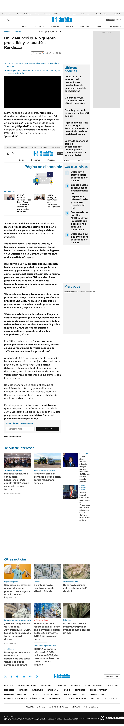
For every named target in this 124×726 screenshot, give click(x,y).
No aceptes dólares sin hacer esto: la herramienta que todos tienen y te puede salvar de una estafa (17, 658)
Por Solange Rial (10, 643)
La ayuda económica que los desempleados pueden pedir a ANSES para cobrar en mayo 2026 (76, 148)
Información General (16, 694)
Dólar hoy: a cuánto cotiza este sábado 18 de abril (77, 113)
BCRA (37, 14)
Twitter (5, 676)
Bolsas (75, 291)
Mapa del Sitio (97, 694)
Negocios (84, 26)
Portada (9, 685)
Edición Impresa (98, 690)
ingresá (118, 20)
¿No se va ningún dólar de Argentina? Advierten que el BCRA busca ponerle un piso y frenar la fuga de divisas (17, 631)
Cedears (91, 291)
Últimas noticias (27, 685)
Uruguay (114, 26)
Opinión (99, 26)
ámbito (7, 32)
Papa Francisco (101, 14)
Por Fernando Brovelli (12, 493)
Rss (83, 694)
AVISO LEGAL (55, 698)
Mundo (66, 690)
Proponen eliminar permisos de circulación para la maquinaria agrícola (47, 478)
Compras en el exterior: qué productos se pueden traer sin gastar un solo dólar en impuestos (76, 83)
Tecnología (70, 694)
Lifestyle (37, 690)
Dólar (24, 26)
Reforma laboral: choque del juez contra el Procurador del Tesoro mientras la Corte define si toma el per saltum (84, 506)
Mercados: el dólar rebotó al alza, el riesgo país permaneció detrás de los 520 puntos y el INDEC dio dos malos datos (47, 631)
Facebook (11, 676)
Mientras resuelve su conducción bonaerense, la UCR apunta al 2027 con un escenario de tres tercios (16, 481)
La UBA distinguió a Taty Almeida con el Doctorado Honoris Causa (53, 201)
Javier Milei (116, 14)
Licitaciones (110, 698)
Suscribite (48, 429)
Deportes (80, 690)
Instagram (17, 676)
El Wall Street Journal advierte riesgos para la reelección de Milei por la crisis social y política (84, 469)
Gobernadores (86, 14)
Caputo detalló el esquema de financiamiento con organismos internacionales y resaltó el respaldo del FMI (79, 196)
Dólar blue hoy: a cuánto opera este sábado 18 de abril (75, 100)
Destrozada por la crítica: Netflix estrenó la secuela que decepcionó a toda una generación (80, 221)
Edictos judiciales (76, 698)
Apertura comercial (69, 14)
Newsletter (118, 26)
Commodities (83, 291)
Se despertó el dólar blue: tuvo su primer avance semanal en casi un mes (76, 628)
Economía (39, 26)
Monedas (68, 291)
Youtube (30, 676)
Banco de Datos (93, 685)
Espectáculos (51, 694)
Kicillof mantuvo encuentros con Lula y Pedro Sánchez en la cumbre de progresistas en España (24, 203)
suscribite (110, 20)
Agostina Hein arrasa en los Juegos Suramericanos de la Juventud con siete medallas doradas (76, 128)
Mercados (112, 685)
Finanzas (55, 26)
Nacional (52, 690)
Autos (36, 694)
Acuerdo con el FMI (51, 14)
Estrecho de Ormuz (24, 14)
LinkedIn (24, 676)
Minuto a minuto (42, 620)
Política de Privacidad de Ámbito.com (24, 698)
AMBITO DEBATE (85, 707)
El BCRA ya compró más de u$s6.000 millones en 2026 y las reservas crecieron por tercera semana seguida (47, 656)
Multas (95, 698)
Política (69, 26)
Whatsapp (37, 676)
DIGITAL (35, 707)
